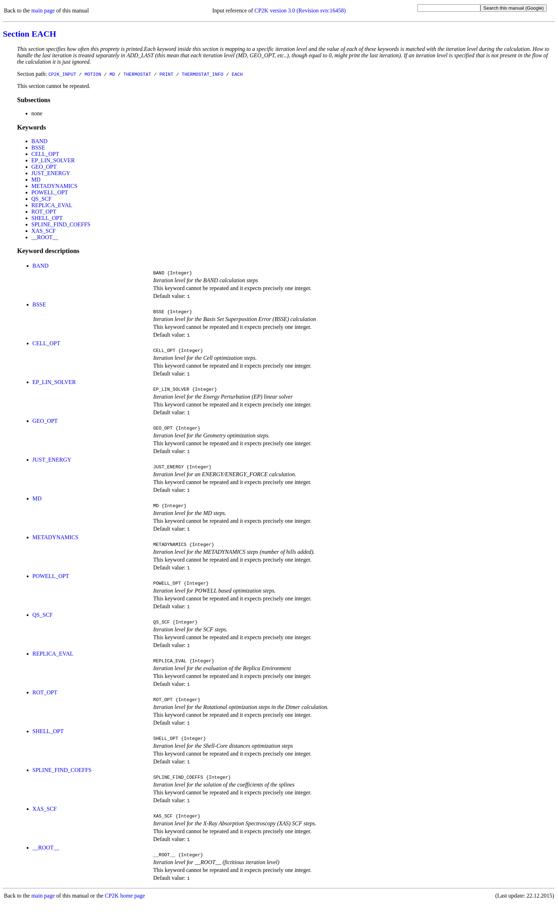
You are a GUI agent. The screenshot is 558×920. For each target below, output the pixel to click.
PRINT (166, 74)
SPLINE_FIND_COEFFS (60, 224)
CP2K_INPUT (62, 74)
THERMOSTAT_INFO (202, 74)
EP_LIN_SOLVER (53, 160)
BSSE (38, 147)
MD (112, 74)
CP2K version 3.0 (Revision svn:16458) (300, 10)
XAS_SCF (43, 231)
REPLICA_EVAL (51, 205)
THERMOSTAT (137, 74)
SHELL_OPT (47, 218)
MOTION (92, 74)
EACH (237, 74)
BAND (39, 141)
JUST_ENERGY (50, 173)
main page (43, 10)
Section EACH (29, 33)
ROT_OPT (43, 212)
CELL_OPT (45, 154)
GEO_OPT (44, 167)
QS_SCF (41, 199)
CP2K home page (125, 913)
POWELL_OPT (49, 192)
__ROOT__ (44, 237)
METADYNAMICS (54, 186)
